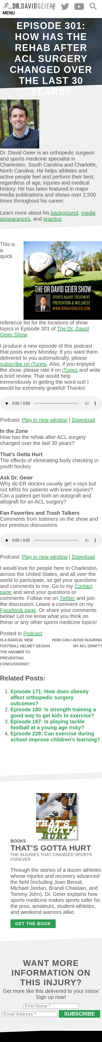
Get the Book (33, 923)
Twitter (67, 598)
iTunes (70, 370)
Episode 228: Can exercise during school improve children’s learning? (55, 736)
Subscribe (79, 1014)
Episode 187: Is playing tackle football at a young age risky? (47, 724)
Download (83, 420)
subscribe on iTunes (23, 364)
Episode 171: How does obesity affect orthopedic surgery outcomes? (49, 697)
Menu (9, 13)
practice (52, 219)
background (64, 213)
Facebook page (18, 610)
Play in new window (44, 420)
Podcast (32, 633)
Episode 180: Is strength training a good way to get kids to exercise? (53, 712)
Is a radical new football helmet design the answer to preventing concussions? (25, 652)
